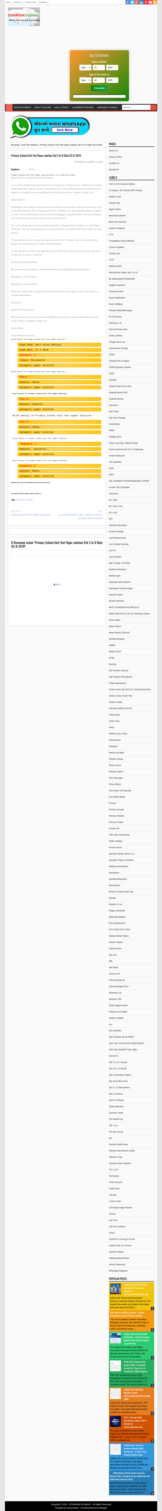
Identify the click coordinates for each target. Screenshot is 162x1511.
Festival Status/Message (120, 310)
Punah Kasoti (115, 847)
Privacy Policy (30, 2)
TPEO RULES (115, 1182)
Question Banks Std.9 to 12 (122, 854)
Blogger (103, 1508)
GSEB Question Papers (120, 367)
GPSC (112, 354)
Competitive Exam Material (121, 241)
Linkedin (141, 2)
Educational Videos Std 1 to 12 (123, 272)
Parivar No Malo (116, 752)
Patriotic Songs (116, 759)
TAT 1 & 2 (113, 1125)
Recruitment (114, 885)
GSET (112, 373)
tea (110, 1138)
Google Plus (137, 2)
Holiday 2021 (115, 437)
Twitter (132, 2)
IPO (111, 519)
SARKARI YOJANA (107, 107)
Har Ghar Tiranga (117, 418)
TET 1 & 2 (113, 1169)
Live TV (112, 550)
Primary (112, 803)
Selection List (115, 993)
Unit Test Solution (25, 500)
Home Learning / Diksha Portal (123, 443)
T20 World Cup (116, 1119)
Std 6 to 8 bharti (116, 1100)
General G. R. (115, 323)
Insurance (113, 493)
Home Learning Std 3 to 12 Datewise (126, 449)
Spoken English (116, 1018)
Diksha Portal (115, 266)
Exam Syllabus (116, 304)
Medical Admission (117, 569)
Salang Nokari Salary (119, 936)
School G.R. (114, 974)
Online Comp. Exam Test (120, 696)
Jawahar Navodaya (118, 525)
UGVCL (112, 1214)
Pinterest (146, 2)
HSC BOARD (115, 462)
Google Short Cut (117, 342)
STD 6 (29, 493)
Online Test (114, 721)
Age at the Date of (99, 74)
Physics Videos (116, 771)
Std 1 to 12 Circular (118, 1062)
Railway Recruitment (118, 866)
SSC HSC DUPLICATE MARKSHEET (126, 1043)
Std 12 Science (116, 1094)
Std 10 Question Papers (120, 1075)
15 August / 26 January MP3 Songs (125, 190)
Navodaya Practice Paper (121, 588)
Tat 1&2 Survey (116, 1132)
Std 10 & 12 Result (118, 1068)
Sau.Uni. (113, 955)
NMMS (112, 645)
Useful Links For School (120, 1245)
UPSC (112, 1233)
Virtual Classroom (117, 1264)
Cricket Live (114, 253)
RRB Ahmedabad (117, 917)
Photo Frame (115, 765)
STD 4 (18, 493)
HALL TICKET (61, 107)
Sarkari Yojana (116, 942)
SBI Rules (113, 967)
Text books (114, 1176)
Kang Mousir (73, 1508)
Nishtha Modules (117, 639)
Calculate (99, 88)
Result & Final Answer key (121, 891)
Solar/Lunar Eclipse (118, 1011)
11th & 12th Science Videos (122, 184)
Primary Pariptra (116, 816)
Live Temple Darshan (119, 544)
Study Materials (116, 1106)
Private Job (114, 828)
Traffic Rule (114, 1188)
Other (111, 727)
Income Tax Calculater (119, 487)
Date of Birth (99, 62)
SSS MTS (113, 1056)
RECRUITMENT (22, 107)
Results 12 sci (115, 904)
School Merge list (117, 980)
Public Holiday (115, 841)
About (8, 2)
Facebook (128, 2)
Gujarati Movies (116, 399)
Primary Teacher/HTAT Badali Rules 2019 (30, 515)
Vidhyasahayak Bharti (119, 1258)
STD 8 (39, 493)
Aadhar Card (115, 196)
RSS (155, 2)
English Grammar (117, 285)
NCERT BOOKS (116, 601)
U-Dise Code (115, 1201)
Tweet (31, 169)
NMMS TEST (115, 651)
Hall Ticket (114, 411)
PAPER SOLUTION (118, 733)
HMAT (112, 430)
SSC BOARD (115, 1030)
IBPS (111, 474)
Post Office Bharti (117, 797)
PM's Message (116, 778)
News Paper (114, 620)
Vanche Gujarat (116, 1252)
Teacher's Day (115, 1157)
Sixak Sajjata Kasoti (118, 1005)
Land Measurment (117, 538)
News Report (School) (119, 632)
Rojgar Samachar (117, 910)
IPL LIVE (113, 512)
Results (112, 898)
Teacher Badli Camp (118, 1144)
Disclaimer (43, 2)
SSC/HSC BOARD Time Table (123, 1049)
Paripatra (113, 746)
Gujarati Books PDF (118, 392)
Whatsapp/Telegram (118, 1271)
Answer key (114, 203)
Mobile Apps (114, 576)
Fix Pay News (115, 316)
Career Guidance (117, 228)
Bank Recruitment (117, 215)
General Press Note (118, 329)
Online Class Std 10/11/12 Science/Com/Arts (130, 689)
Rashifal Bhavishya (118, 879)
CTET (112, 260)
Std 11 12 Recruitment (119, 1087)
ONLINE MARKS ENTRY (121, 708)
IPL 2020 (113, 500)
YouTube (150, 2)
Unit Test (113, 1220)
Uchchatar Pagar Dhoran (120, 1207)
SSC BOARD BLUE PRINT (121, 1037)
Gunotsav (113, 405)
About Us (113, 150)
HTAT (111, 468)
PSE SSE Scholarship (119, 835)
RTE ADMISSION (117, 923)
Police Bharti (115, 784)
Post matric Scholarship (120, 790)
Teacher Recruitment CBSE (122, 1150)
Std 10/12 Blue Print (118, 1081)
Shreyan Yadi (115, 999)
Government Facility (118, 348)
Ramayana (114, 872)
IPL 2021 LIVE (116, 506)
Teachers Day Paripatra (120, 1163)
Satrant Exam (115, 948)
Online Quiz (114, 715)
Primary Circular (116, 809)
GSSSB (112, 380)
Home (9, 107)
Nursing (112, 664)
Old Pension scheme (118, 670)
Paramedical (115, 740)
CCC (111, 234)
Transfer (113, 1195)
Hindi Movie (114, 424)
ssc (110, 1024)
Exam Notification (117, 298)
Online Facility (115, 702)
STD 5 (23, 493)
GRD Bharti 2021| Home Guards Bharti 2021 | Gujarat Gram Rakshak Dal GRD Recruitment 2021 (130, 1476)
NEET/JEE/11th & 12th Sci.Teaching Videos (129, 613)
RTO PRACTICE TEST (120, 929)
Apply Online (115, 209)
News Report (115, 626)
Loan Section (115, 557)
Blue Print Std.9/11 (118, 222)
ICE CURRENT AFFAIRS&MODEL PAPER (129, 481)
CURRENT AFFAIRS (83, 107)
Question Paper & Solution (121, 860)
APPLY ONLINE (43, 107)
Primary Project (116, 822)
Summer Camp (116, 1113)
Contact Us (17, 2)
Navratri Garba (116, 594)
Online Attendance (117, 683)
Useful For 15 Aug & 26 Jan (122, 1239)
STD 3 (13, 493)
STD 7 (34, 493)
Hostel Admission (117, 455)
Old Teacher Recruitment (120, 677)
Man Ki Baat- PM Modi (119, 563)
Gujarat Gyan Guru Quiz (120, 386)
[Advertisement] (99, 29)
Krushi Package (116, 531)
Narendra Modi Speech (120, 582)
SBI (110, 961)
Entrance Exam (116, 291)
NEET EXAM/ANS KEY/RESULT (124, 607)
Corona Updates (116, 247)
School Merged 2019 (118, 986)
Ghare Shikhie (115, 335)
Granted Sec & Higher (119, 361)
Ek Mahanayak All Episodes (122, 279)
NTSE (112, 658)
